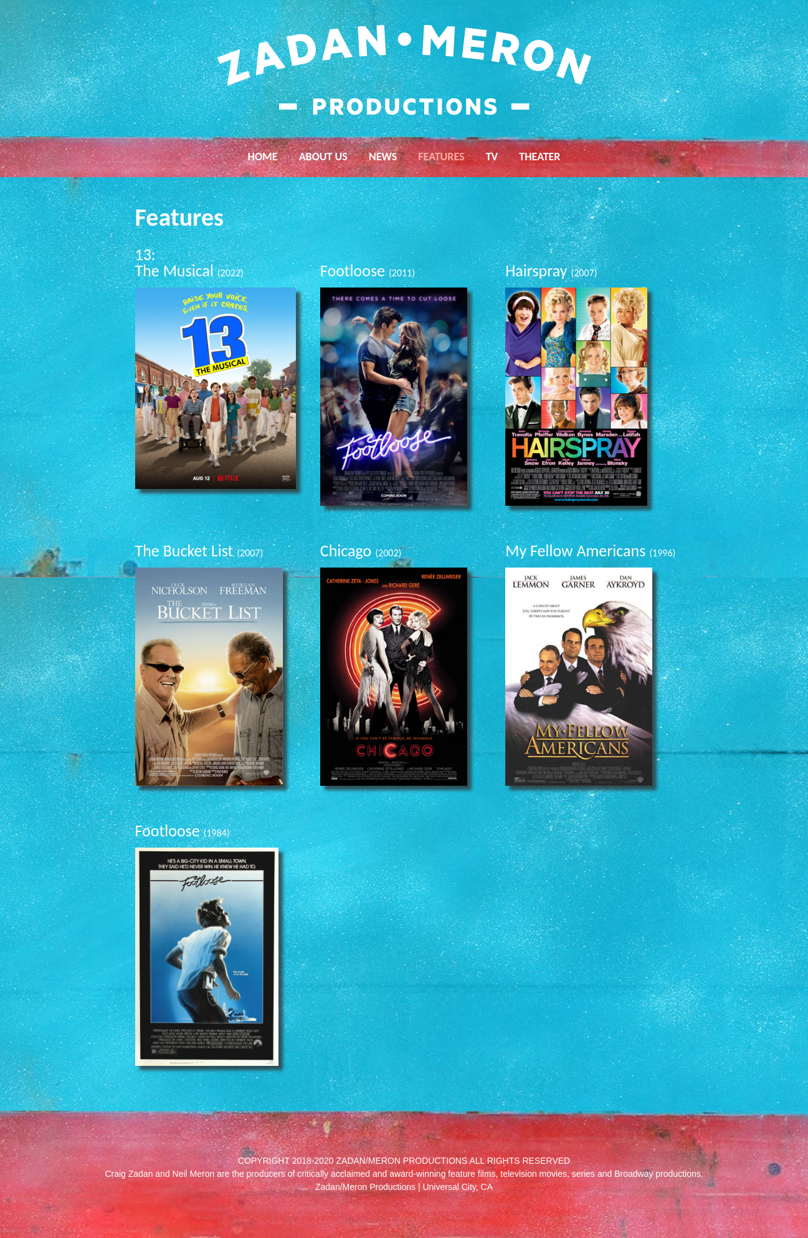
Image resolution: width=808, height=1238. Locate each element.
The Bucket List (199, 551)
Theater (539, 156)
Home (263, 156)
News (383, 156)
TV (492, 156)
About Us (323, 156)
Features (441, 156)
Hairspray (551, 271)
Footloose (367, 271)
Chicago (361, 551)
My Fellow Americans (590, 551)
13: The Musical (189, 262)
